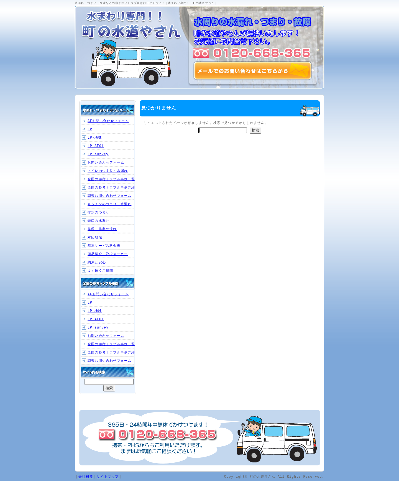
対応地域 (95, 237)
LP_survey (98, 154)
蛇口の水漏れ (98, 220)
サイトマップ (108, 476)
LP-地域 (95, 137)
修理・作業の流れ (102, 229)
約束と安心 (97, 262)
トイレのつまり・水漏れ (108, 171)
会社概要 (85, 476)
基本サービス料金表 (104, 245)
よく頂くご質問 (100, 270)
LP (90, 129)
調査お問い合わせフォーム (109, 196)
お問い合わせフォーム (106, 162)
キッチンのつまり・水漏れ (109, 204)
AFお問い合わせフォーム (108, 121)
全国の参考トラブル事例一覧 (111, 179)
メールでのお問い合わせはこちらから (253, 71)
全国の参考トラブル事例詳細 (111, 187)
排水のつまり (98, 212)
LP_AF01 (96, 146)
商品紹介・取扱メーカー (108, 254)
